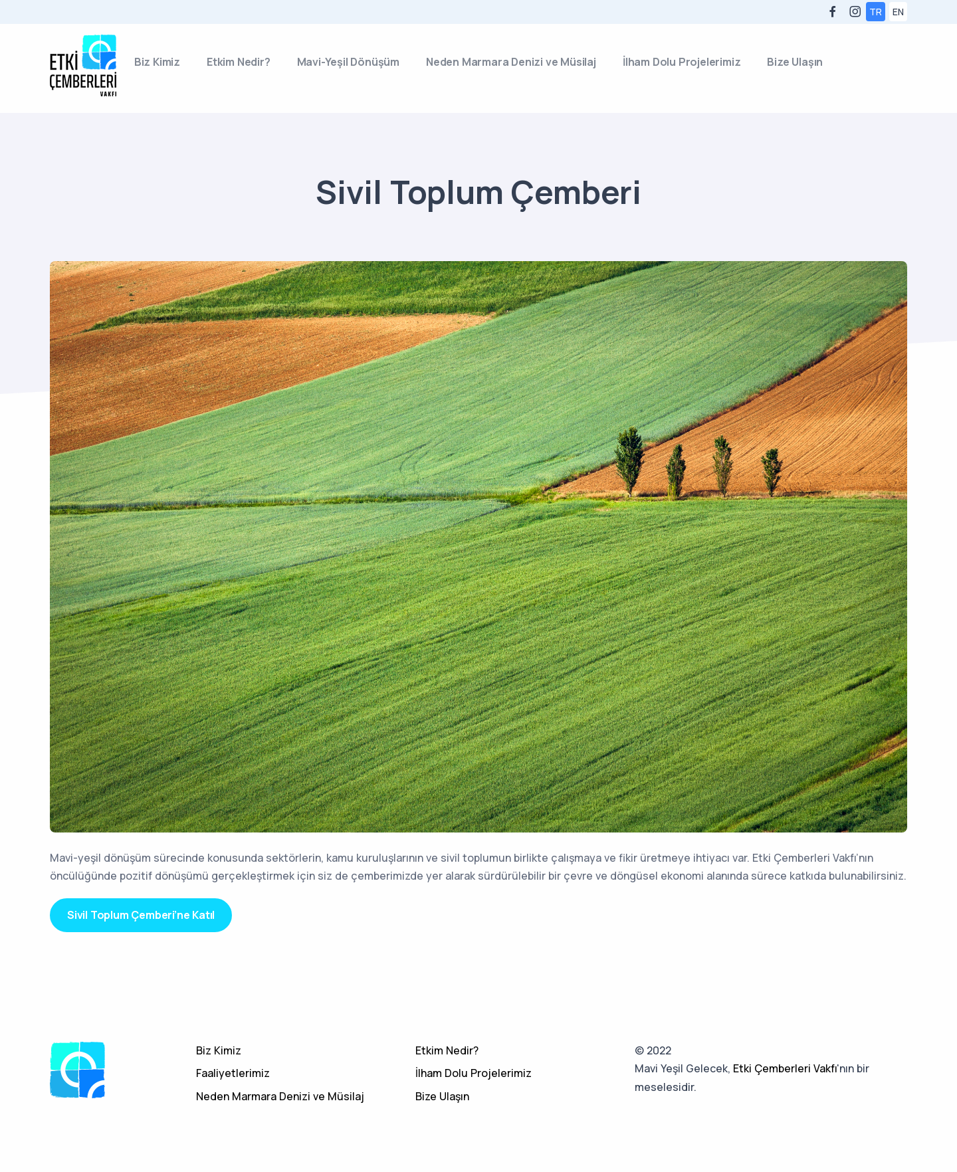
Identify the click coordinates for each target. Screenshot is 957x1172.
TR (875, 11)
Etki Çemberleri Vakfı (785, 1068)
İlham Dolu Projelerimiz (681, 61)
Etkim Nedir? (238, 61)
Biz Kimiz (157, 61)
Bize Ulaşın (795, 61)
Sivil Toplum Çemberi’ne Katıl (141, 915)
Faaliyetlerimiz (233, 1073)
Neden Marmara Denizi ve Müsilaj (511, 61)
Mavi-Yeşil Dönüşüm (348, 61)
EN (898, 11)
